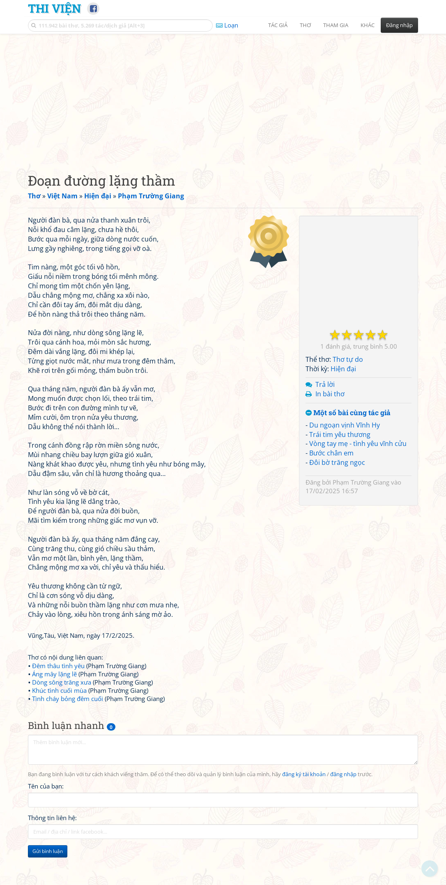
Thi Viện (54, 8)
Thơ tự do (348, 359)
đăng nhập (343, 774)
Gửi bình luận (47, 851)
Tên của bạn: (46, 786)
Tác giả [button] (277, 25)
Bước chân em (331, 452)
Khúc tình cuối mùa (59, 690)
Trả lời (325, 384)
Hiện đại (343, 368)
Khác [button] (368, 25)
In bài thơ (330, 393)
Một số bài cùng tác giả (348, 413)
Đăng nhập (399, 25)
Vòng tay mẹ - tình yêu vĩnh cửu (358, 443)
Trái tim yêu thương (339, 434)
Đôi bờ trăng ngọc (337, 462)
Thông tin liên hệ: (52, 818)
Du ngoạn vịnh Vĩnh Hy (344, 425)
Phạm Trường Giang (361, 482)
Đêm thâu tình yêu (58, 666)
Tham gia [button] (335, 25)
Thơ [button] (305, 25)
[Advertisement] (223, 96)
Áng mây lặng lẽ (54, 674)
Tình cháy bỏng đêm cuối (67, 698)
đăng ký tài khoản (304, 774)
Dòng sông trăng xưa (61, 682)
